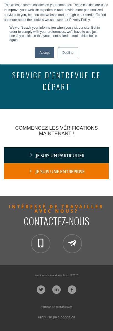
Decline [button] (67, 53)
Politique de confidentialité (56, 306)
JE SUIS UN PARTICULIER (60, 156)
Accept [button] (45, 53)
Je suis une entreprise (59, 172)
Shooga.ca (66, 317)
